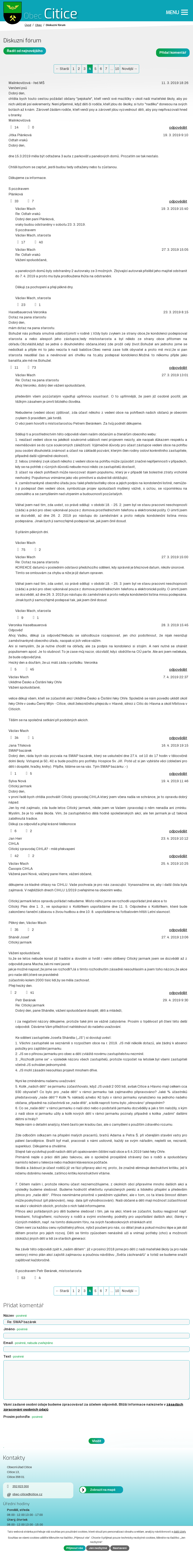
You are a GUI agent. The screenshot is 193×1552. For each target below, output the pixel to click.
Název (15, 1315)
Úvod (28, 25)
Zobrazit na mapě (102, 1489)
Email (28, 1343)
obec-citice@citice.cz (24, 1494)
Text (13, 1356)
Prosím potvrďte (23, 1417)
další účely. (180, 1531)
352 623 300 (18, 1486)
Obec (38, 25)
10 (117, 69)
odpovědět (178, 128)
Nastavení (120, 1548)
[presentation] (31, 1428)
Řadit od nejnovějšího (25, 51)
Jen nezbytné (98, 1548)
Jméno (15, 1329)
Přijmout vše (74, 1548)
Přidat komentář (172, 52)
